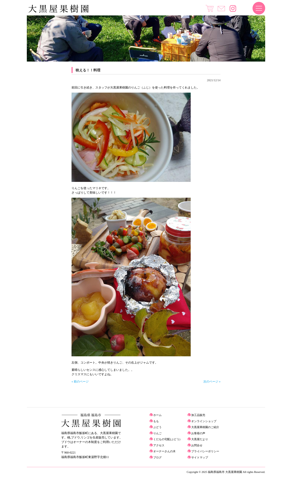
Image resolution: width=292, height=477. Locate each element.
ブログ (157, 457)
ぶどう (157, 427)
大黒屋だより (199, 439)
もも (156, 421)
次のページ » (211, 381)
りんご (157, 433)
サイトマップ (199, 457)
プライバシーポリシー (205, 451)
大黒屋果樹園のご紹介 (205, 427)
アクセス (158, 445)
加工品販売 (198, 415)
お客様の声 (198, 433)
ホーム (157, 415)
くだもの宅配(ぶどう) (166, 439)
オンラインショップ (203, 421)
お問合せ (196, 445)
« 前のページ (80, 381)
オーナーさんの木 (164, 451)
